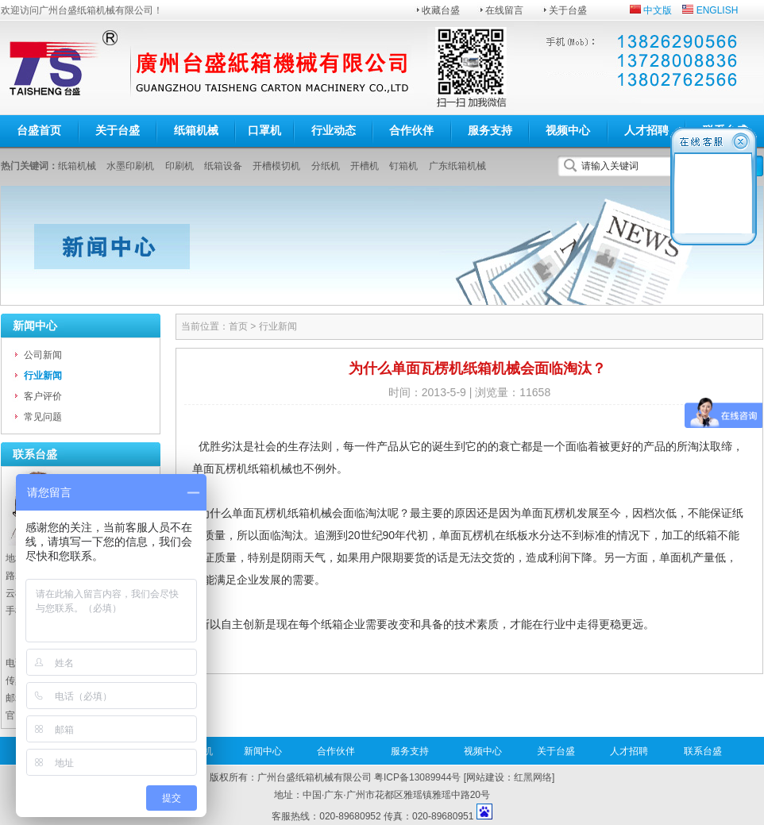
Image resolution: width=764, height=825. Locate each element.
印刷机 (179, 166)
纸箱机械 (196, 130)
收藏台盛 (441, 10)
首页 (238, 326)
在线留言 (504, 10)
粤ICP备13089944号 (417, 777)
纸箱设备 (223, 166)
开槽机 (364, 166)
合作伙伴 (411, 130)
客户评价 (43, 396)
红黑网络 (533, 777)
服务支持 (490, 130)
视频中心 (568, 130)
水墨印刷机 (130, 166)
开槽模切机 (276, 166)
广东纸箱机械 (457, 166)
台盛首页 (39, 130)
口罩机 (264, 130)
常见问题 (43, 416)
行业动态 (333, 130)
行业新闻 (43, 375)
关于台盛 (568, 10)
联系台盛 (703, 751)
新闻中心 (263, 751)
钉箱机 (403, 166)
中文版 (657, 10)
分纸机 (325, 166)
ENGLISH (717, 10)
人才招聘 (646, 130)
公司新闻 (43, 354)
